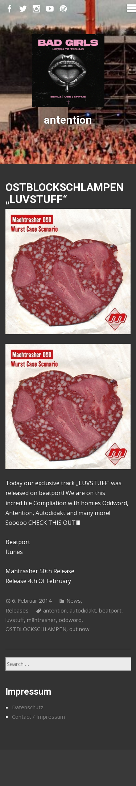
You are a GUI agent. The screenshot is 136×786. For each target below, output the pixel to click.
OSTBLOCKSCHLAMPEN (35, 629)
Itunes (14, 552)
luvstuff (14, 619)
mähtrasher (41, 619)
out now (79, 629)
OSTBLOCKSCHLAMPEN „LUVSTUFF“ (64, 193)
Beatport (17, 542)
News (73, 600)
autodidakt (83, 610)
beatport (110, 610)
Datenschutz (28, 707)
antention (55, 610)
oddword (70, 619)
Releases (17, 610)
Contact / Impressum (38, 716)
